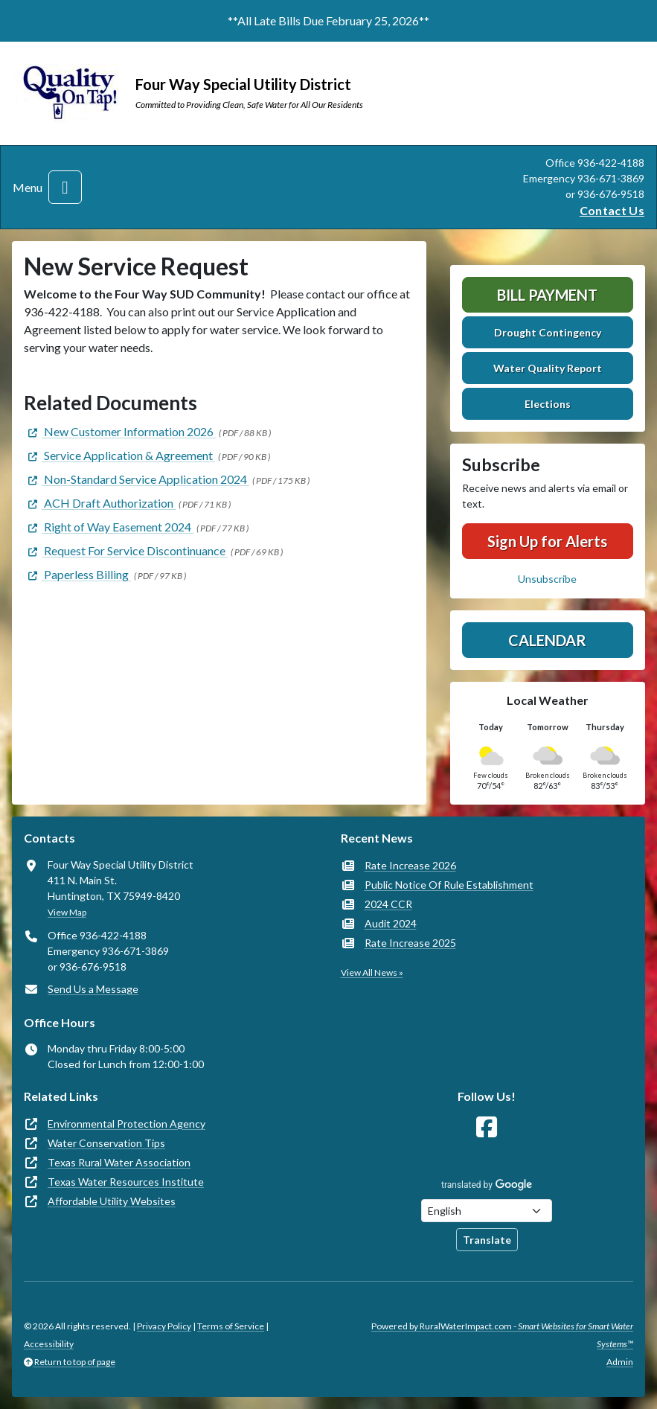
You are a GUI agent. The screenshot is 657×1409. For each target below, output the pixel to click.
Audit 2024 (391, 923)
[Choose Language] (486, 1210)
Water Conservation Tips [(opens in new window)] (106, 1143)
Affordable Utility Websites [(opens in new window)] (112, 1201)
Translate (487, 1239)
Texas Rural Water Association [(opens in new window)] (119, 1162)
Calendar (547, 640)
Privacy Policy (164, 1326)
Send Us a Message (93, 989)
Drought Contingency (547, 332)
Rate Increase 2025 (410, 942)
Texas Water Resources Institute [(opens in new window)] (126, 1181)
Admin (619, 1361)
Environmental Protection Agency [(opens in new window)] (126, 1123)
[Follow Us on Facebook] (486, 1127)
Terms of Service (230, 1326)
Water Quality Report (547, 368)
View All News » (372, 972)
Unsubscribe (547, 578)
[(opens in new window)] (120, 431)
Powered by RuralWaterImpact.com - (502, 1334)
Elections (548, 403)
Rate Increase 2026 (410, 865)
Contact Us (612, 210)
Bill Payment (547, 295)
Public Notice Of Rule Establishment (449, 884)
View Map (67, 912)
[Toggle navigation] (65, 187)
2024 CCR (388, 904)
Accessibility (49, 1343)
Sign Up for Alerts (547, 541)
